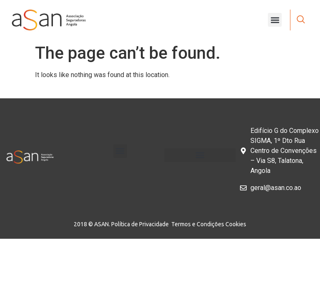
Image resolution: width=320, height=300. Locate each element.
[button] (275, 20)
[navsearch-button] (300, 20)
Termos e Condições (198, 224)
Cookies (235, 224)
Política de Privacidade (141, 224)
